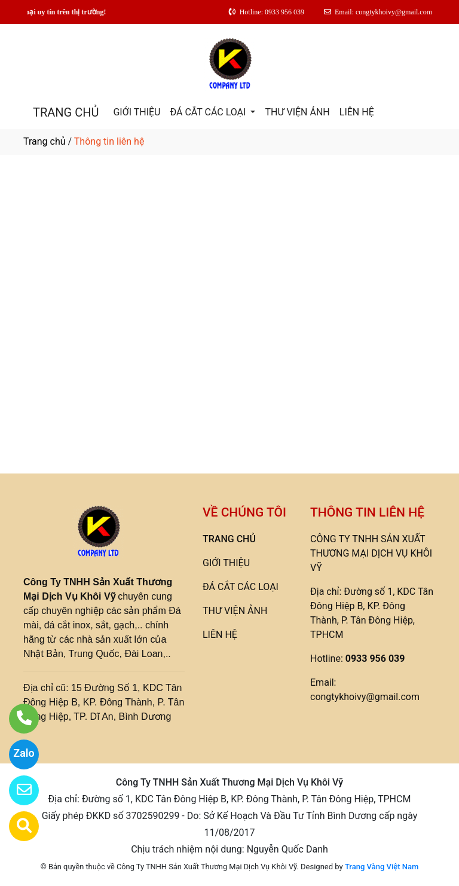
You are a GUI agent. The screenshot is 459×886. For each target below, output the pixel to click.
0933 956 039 (375, 658)
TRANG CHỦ (66, 112)
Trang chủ (44, 141)
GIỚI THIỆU (136, 112)
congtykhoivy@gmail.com (365, 696)
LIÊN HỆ (356, 112)
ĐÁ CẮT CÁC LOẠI (209, 112)
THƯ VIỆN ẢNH (297, 112)
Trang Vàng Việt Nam (381, 866)
